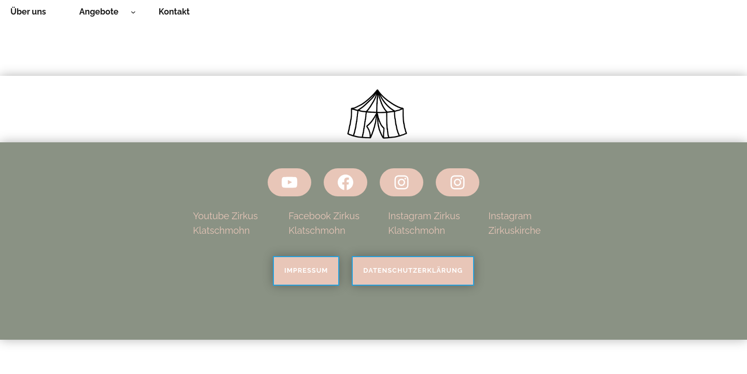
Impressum (306, 270)
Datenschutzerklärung (413, 270)
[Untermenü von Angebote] (133, 12)
